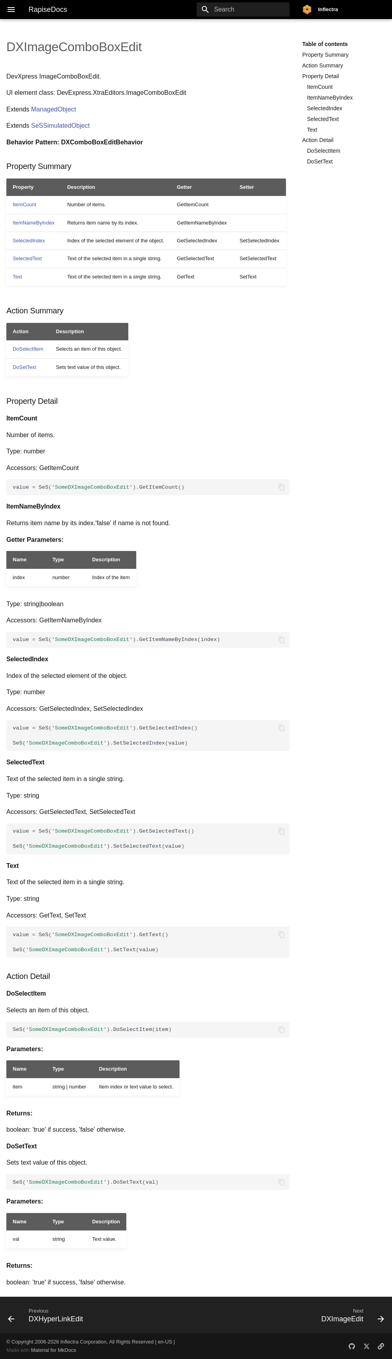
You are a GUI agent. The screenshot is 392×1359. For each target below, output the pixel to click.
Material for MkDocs (53, 1350)
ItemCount (320, 87)
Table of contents (325, 44)
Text (312, 130)
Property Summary (325, 55)
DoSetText (320, 161)
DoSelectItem (323, 151)
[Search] (243, 9)
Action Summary (322, 65)
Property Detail (320, 76)
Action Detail (318, 140)
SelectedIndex (324, 108)
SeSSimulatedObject (60, 125)
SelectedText (323, 119)
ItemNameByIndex (330, 97)
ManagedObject (53, 109)
